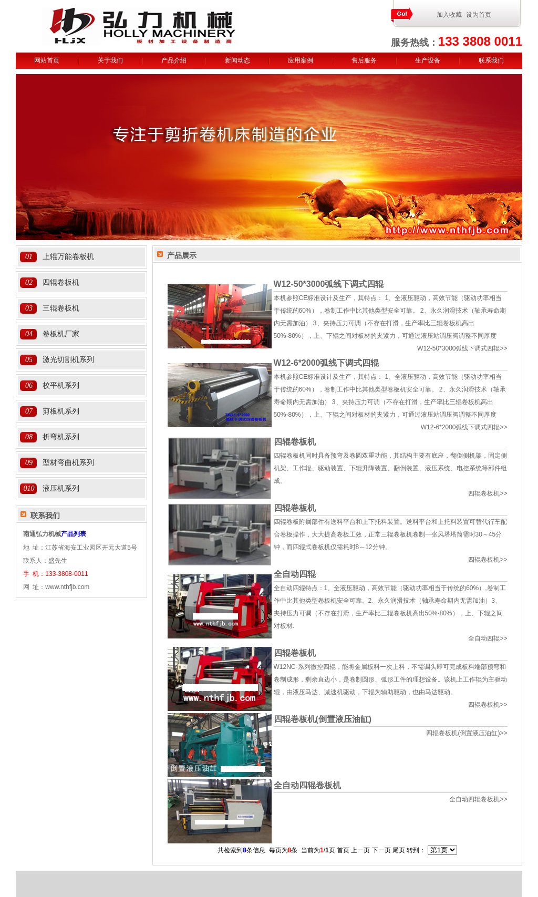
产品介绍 (174, 60)
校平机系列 (61, 385)
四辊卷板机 (61, 282)
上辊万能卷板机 (68, 256)
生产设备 (427, 60)
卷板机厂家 (61, 333)
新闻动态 (237, 60)
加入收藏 (449, 14)
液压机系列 (61, 488)
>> (462, 348)
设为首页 (478, 14)
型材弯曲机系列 (68, 462)
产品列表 (73, 534)
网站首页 (46, 60)
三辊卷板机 (61, 308)
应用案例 (300, 60)
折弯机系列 (61, 436)
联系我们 (491, 60)
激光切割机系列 (68, 359)
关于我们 (110, 60)
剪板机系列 (61, 411)
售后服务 (364, 60)
